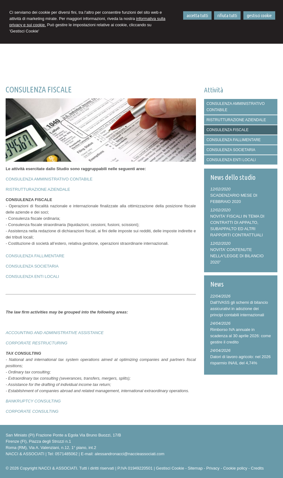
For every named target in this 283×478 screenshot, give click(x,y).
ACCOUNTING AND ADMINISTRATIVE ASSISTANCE (55, 332)
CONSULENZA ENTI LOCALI (32, 276)
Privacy (213, 468)
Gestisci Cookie (170, 468)
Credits (257, 468)
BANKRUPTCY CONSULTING (33, 401)
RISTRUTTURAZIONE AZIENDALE (38, 189)
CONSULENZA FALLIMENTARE (35, 256)
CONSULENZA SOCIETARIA (32, 266)
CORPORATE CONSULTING (32, 411)
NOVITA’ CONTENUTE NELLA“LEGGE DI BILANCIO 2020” (237, 255)
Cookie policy (235, 468)
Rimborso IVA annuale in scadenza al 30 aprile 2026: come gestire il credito (240, 335)
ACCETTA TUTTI (197, 15)
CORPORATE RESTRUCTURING (36, 343)
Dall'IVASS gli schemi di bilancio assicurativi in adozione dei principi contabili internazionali (239, 308)
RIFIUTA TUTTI (227, 15)
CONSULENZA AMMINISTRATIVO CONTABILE (49, 179)
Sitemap (195, 468)
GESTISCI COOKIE (259, 15)
